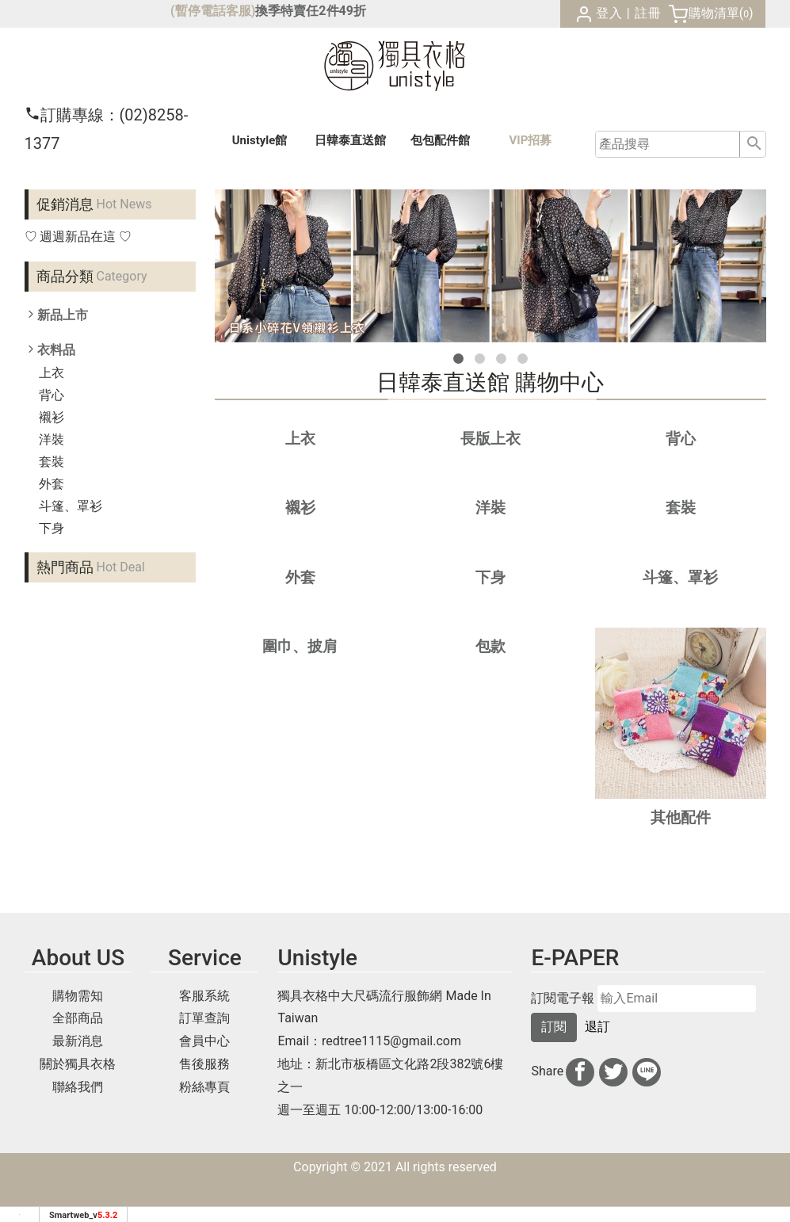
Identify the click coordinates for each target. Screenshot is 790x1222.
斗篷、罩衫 (70, 506)
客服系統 (204, 995)
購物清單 (714, 13)
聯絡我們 (77, 1086)
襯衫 (51, 417)
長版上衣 (490, 439)
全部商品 (77, 1017)
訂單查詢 (204, 1017)
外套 (51, 483)
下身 (51, 528)
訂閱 (554, 1026)
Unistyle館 (260, 140)
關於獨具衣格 (78, 1063)
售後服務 (204, 1063)
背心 (51, 395)
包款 (490, 646)
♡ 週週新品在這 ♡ (78, 236)
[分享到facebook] (580, 1072)
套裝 (51, 461)
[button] (458, 358)
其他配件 (681, 817)
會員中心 (204, 1040)
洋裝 (51, 439)
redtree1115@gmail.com (391, 1040)
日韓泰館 (350, 140)
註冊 (648, 13)
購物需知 (77, 995)
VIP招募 (530, 140)
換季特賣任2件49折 (310, 10)
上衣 (51, 372)
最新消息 (77, 1040)
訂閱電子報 (562, 998)
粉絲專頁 (204, 1086)
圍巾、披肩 (300, 646)
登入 (609, 13)
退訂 (597, 1026)
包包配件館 (440, 140)
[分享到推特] (613, 1072)
